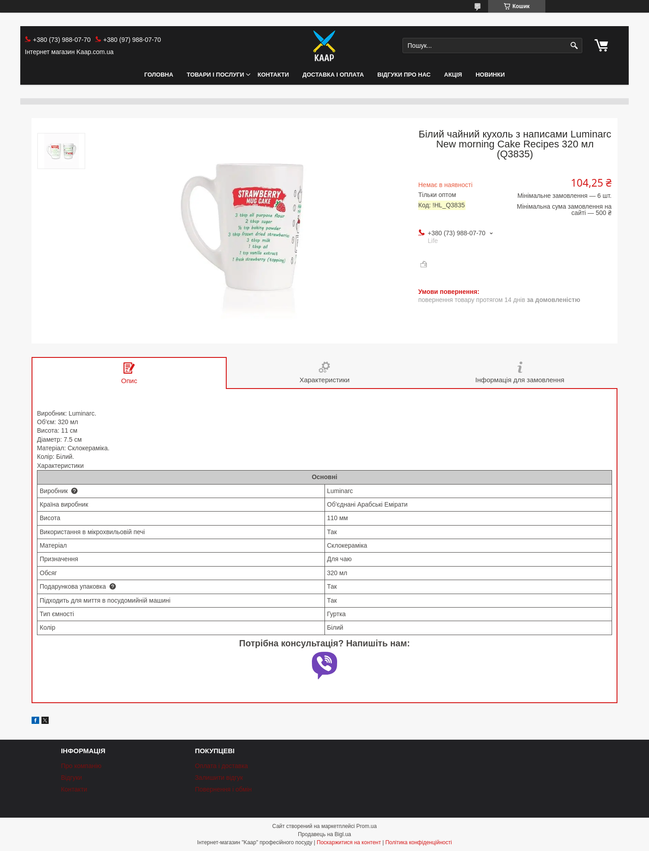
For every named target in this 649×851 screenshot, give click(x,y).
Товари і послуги (215, 74)
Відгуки (71, 777)
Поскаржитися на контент (349, 842)
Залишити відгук (218, 777)
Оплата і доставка (221, 765)
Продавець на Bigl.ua (324, 834)
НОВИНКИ (490, 74)
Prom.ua (366, 826)
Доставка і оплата (333, 74)
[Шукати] (574, 46)
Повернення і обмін (223, 789)
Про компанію (81, 765)
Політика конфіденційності (418, 842)
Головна (158, 74)
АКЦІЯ (453, 74)
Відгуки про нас (403, 74)
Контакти (273, 74)
